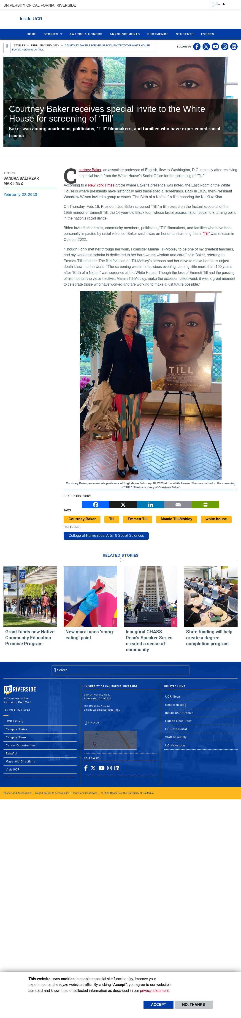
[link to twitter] (206, 46)
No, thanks (193, 1005)
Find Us (110, 735)
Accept (158, 1005)
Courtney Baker (90, 170)
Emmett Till (137, 519)
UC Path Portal (176, 729)
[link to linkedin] (234, 46)
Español (11, 753)
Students (185, 34)
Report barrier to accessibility (52, 793)
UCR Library (14, 721)
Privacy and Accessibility (17, 793)
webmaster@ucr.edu (106, 709)
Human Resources (178, 720)
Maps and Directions (20, 761)
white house (216, 519)
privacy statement (154, 991)
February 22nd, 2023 (45, 45)
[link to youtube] (215, 46)
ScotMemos (158, 34)
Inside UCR (59, 18)
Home (31, 34)
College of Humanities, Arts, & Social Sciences (106, 535)
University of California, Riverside (39, 5)
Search (220, 4)
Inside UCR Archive (179, 712)
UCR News (173, 696)
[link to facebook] (196, 46)
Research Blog (176, 704)
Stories (51, 34)
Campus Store (16, 737)
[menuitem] (31, 34)
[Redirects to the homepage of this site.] (7, 48)
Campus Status (16, 729)
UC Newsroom (175, 745)
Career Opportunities (21, 745)
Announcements (125, 34)
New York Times (101, 185)
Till (111, 519)
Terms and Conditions (85, 793)
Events (207, 34)
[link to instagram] (224, 46)
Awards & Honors (86, 34)
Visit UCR (13, 769)
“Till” (207, 233)
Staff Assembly (176, 737)
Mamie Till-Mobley (176, 519)
